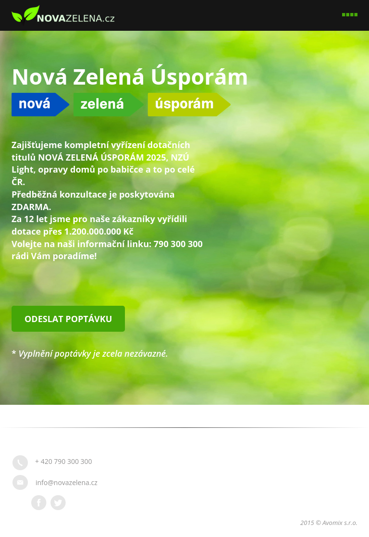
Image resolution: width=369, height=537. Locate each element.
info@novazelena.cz (67, 482)
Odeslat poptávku (68, 319)
